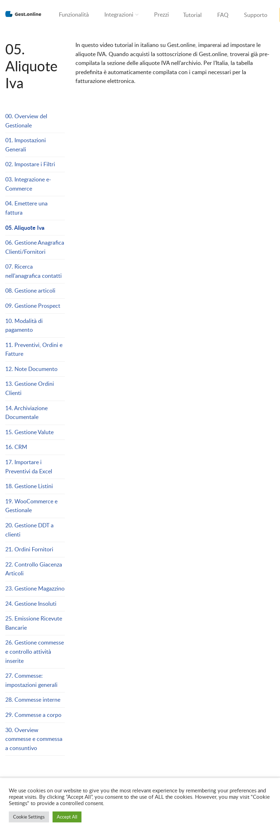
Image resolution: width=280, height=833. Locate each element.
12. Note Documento (31, 369)
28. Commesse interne (32, 699)
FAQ (223, 15)
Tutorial (192, 15)
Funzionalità (74, 14)
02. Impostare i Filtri (30, 164)
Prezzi (161, 14)
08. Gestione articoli (30, 290)
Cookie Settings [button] (29, 817)
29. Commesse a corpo (33, 715)
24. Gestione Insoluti (30, 603)
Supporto (255, 15)
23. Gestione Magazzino (35, 588)
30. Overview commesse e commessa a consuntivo (33, 739)
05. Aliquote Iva (24, 227)
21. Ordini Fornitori (29, 549)
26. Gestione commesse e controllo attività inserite (34, 651)
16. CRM (16, 447)
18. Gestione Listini (29, 486)
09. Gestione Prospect (32, 306)
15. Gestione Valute (29, 432)
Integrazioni (118, 14)
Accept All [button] (67, 817)
